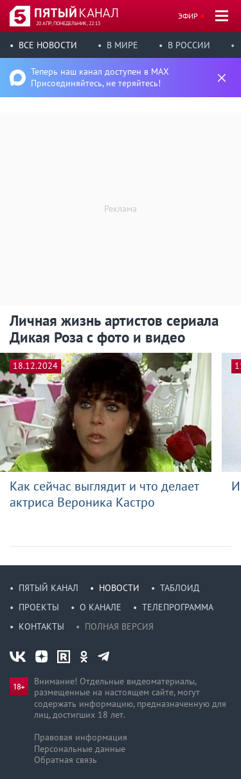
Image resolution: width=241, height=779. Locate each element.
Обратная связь (65, 759)
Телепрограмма (177, 607)
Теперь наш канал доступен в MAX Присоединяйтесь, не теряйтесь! (100, 77)
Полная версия (119, 626)
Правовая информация (80, 737)
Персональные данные (79, 749)
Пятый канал (48, 588)
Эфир (188, 16)
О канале (100, 607)
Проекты (39, 607)
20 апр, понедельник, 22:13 (68, 23)
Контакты (41, 626)
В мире (122, 45)
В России (189, 45)
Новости (119, 588)
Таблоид (179, 588)
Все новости (48, 45)
